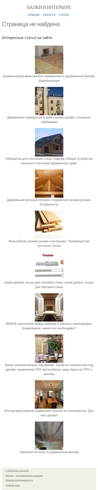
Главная (34, 14)
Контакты (10, 476)
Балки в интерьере (49, 7)
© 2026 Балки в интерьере (17, 471)
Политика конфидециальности (19, 480)
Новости (49, 14)
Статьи (64, 14)
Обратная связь (13, 485)
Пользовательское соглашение (29, 476)
